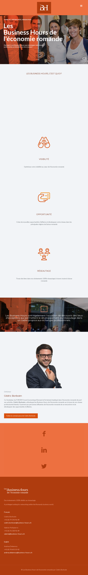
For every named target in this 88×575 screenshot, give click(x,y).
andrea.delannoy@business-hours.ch (18, 553)
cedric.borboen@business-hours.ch (17, 523)
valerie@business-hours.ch (14, 534)
